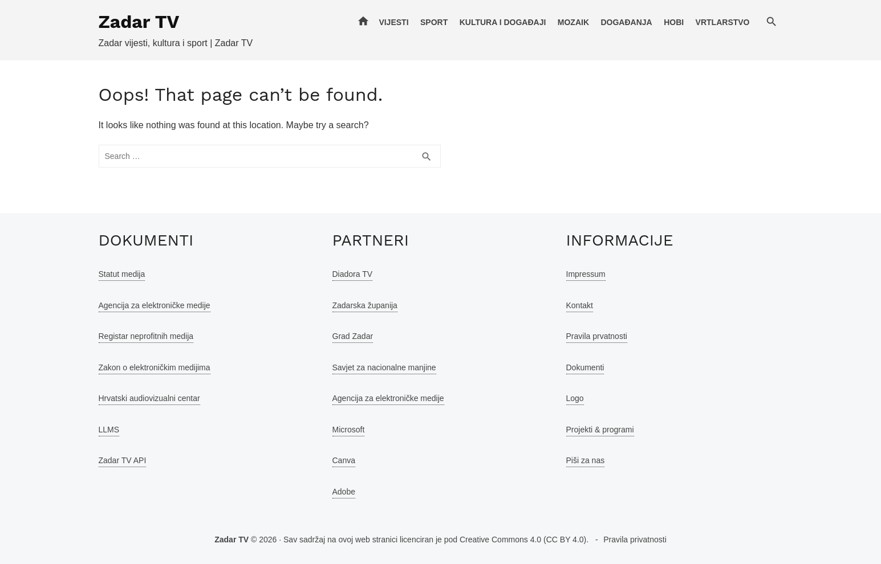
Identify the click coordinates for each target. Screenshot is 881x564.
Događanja (626, 22)
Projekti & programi (600, 429)
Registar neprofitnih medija (146, 336)
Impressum (586, 274)
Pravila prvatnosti (596, 336)
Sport (434, 22)
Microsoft (348, 429)
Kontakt (579, 305)
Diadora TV (352, 274)
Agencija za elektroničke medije (154, 305)
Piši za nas (585, 460)
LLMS (109, 429)
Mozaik (573, 22)
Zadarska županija (364, 305)
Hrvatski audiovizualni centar (149, 398)
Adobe (343, 491)
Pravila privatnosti (635, 539)
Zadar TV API (123, 460)
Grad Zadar (352, 336)
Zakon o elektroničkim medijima (154, 367)
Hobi (674, 22)
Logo (575, 398)
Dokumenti (585, 367)
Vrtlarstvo (723, 22)
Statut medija (122, 274)
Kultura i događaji (503, 22)
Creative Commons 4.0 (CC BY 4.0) (523, 539)
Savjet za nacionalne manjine (384, 367)
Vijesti (393, 22)
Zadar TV (139, 21)
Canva (343, 460)
